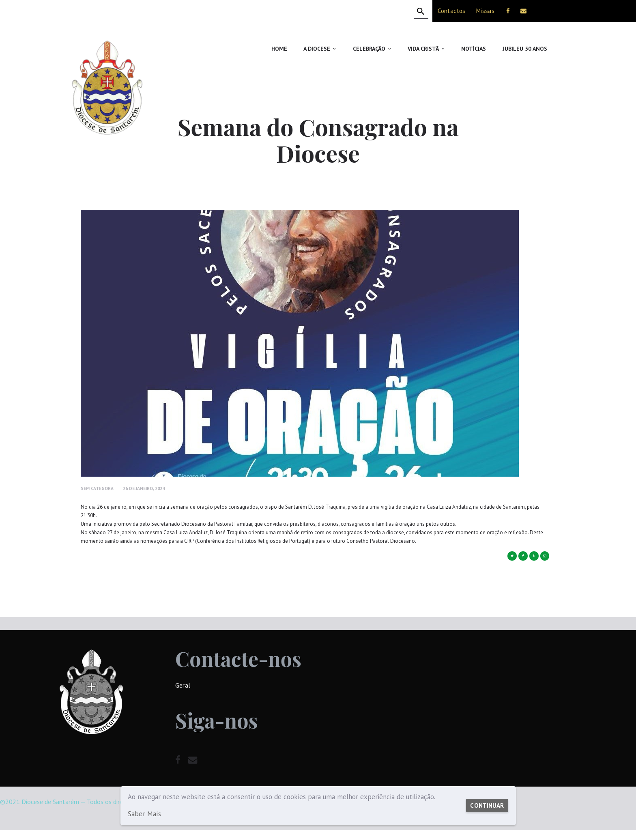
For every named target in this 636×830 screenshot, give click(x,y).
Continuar (485, 801)
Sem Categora (97, 488)
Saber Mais (144, 814)
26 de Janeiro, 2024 (144, 488)
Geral (182, 685)
